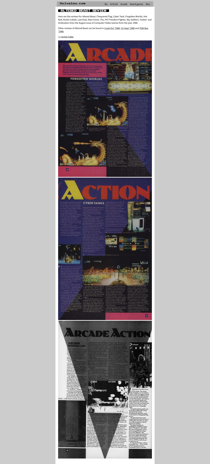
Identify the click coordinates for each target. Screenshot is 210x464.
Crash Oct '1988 (112, 28)
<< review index (66, 36)
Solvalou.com (73, 3)
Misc (148, 4)
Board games (136, 4)
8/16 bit (114, 4)
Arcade (124, 4)
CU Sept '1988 (128, 28)
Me (106, 4)
